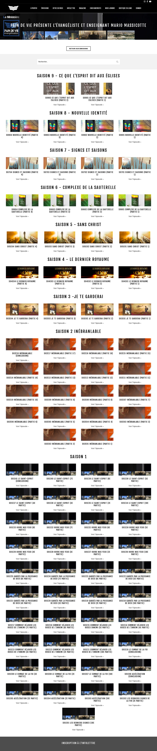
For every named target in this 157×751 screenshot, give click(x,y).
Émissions (45, 8)
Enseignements (95, 8)
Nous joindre (110, 8)
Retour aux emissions (78, 49)
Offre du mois (58, 8)
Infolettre (71, 8)
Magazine (82, 8)
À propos (34, 8)
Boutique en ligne (125, 8)
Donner (138, 8)
